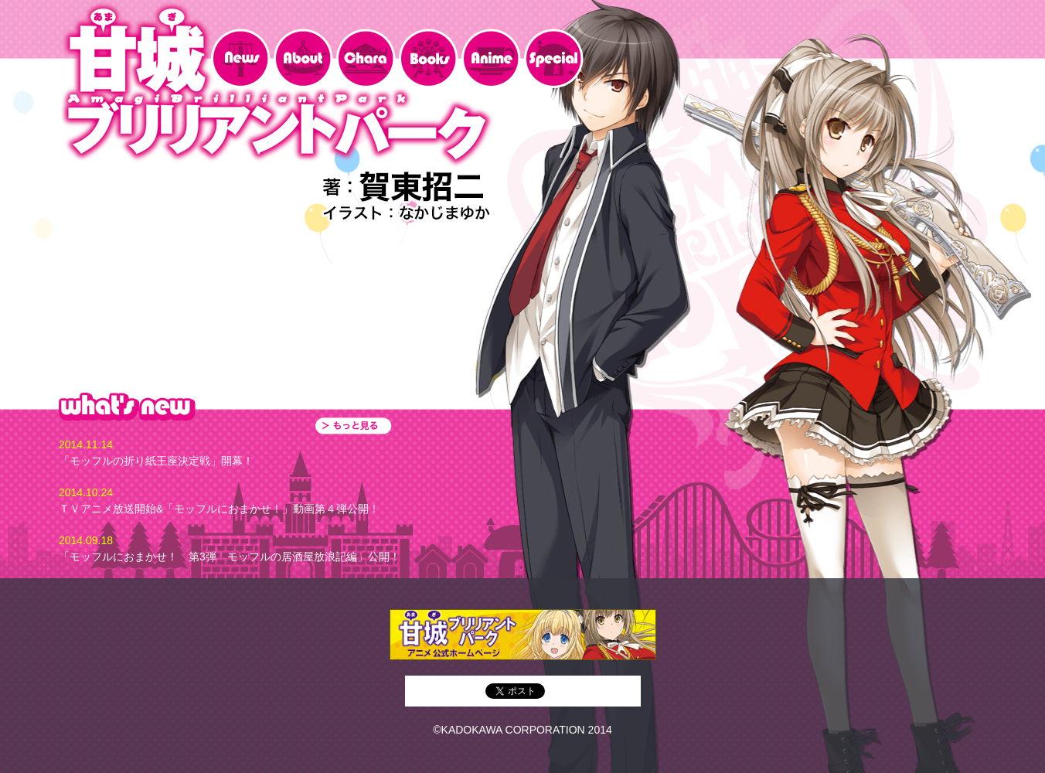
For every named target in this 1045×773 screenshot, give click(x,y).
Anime (491, 58)
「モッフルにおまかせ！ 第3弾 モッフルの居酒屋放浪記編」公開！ (229, 556)
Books (428, 58)
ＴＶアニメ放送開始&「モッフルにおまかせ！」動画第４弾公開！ (219, 508)
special (554, 58)
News (241, 58)
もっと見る (353, 425)
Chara (366, 58)
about (303, 58)
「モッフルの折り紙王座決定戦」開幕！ (156, 461)
